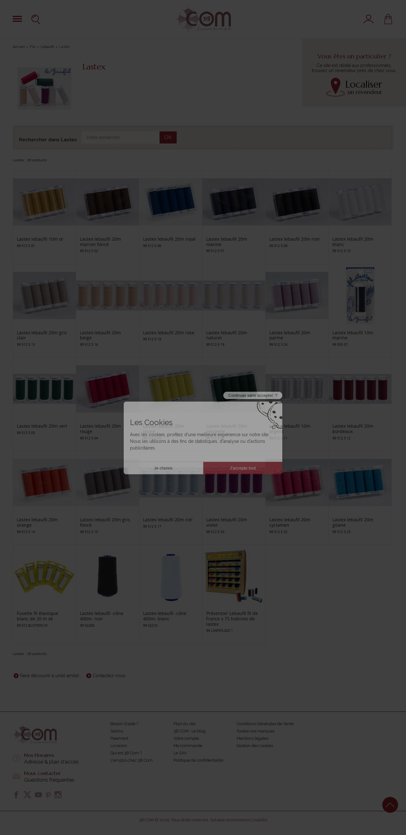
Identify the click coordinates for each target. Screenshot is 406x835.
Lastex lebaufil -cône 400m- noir (101, 616)
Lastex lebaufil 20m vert (42, 426)
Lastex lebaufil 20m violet (226, 522)
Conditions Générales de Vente (265, 724)
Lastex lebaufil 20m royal (169, 239)
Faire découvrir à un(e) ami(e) (49, 675)
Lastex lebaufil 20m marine (226, 241)
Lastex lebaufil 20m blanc (352, 241)
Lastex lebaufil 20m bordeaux (352, 428)
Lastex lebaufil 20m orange (37, 522)
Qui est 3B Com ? (126, 753)
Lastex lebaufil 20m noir (294, 239)
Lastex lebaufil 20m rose (168, 333)
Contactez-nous (109, 675)
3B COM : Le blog (190, 731)
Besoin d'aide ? (124, 724)
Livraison (118, 746)
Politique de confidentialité (198, 760)
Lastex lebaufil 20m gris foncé (105, 522)
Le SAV (180, 753)
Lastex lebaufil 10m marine (352, 335)
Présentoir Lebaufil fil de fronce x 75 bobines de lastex (232, 618)
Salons (116, 731)
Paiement (119, 738)
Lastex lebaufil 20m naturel (226, 335)
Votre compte (186, 738)
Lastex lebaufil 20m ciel (168, 520)
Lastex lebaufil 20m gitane (352, 522)
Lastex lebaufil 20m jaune (163, 428)
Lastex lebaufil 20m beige (100, 335)
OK (168, 137)
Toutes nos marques (255, 731)
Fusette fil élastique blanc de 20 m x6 (37, 616)
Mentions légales (252, 738)
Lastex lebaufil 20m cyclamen (289, 522)
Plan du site (184, 724)
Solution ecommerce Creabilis (238, 820)
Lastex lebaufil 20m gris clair (42, 335)
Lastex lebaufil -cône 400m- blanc (165, 616)
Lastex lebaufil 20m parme (289, 335)
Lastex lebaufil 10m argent (289, 428)
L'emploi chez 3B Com (131, 760)
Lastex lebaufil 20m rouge (100, 428)
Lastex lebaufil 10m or (40, 239)
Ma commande (188, 746)
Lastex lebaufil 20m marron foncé (100, 241)
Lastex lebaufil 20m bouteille (226, 428)
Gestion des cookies (255, 746)
